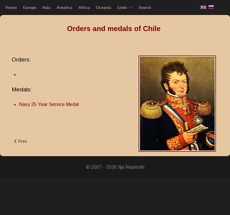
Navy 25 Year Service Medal (49, 104)
